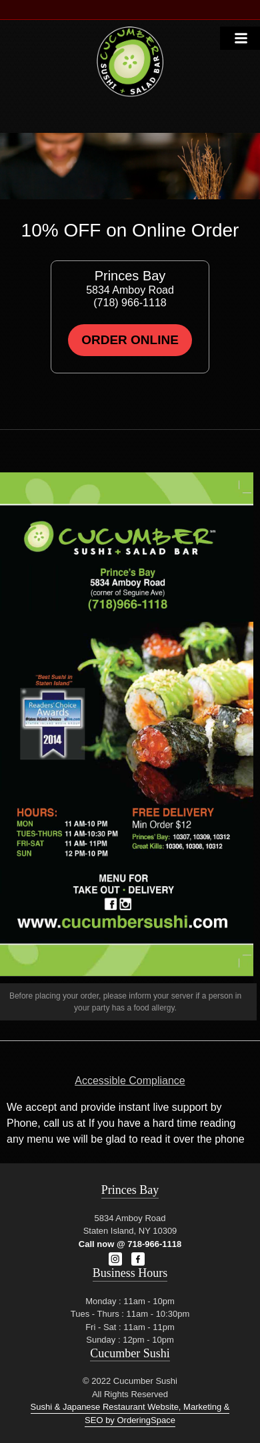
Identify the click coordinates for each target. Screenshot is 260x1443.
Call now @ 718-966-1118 (130, 1244)
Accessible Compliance (130, 1080)
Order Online (130, 340)
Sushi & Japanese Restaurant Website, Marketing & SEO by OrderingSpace (130, 1413)
